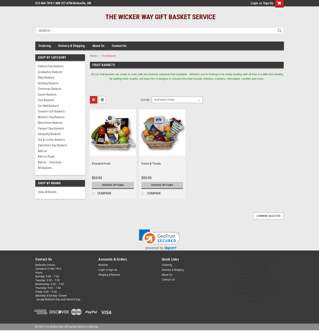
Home (93, 56)
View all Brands (47, 192)
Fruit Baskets (46, 100)
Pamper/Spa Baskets (51, 128)
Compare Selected (268, 215)
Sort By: (145, 99)
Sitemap (93, 326)
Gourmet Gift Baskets (51, 111)
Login (254, 3)
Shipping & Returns (109, 274)
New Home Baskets (50, 123)
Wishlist (103, 264)
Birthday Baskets (48, 83)
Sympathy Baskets (49, 134)
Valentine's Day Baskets (52, 145)
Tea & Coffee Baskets (51, 140)
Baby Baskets (46, 77)
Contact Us (119, 46)
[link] (159, 239)
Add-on (42, 151)
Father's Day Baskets (51, 66)
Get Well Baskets (48, 106)
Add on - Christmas (50, 162)
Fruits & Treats (151, 163)
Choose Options (112, 185)
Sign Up (268, 3)
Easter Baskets (47, 94)
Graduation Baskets (50, 72)
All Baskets (45, 168)
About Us (98, 46)
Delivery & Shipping (71, 46)
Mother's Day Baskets (51, 117)
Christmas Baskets (49, 89)
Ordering (44, 46)
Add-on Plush (46, 156)
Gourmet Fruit (101, 163)
